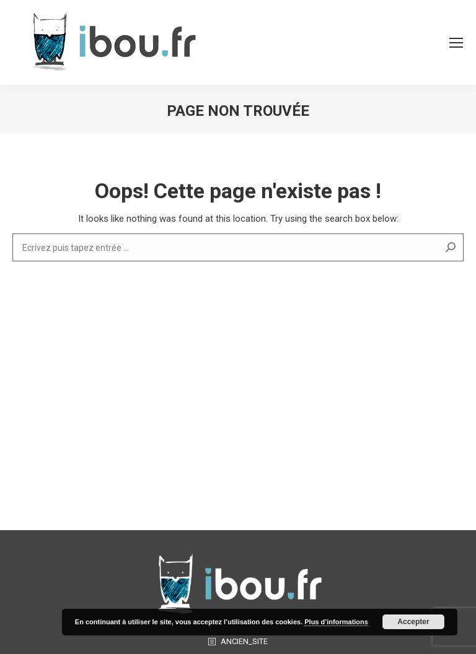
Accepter (413, 621)
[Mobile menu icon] (456, 42)
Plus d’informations (336, 622)
